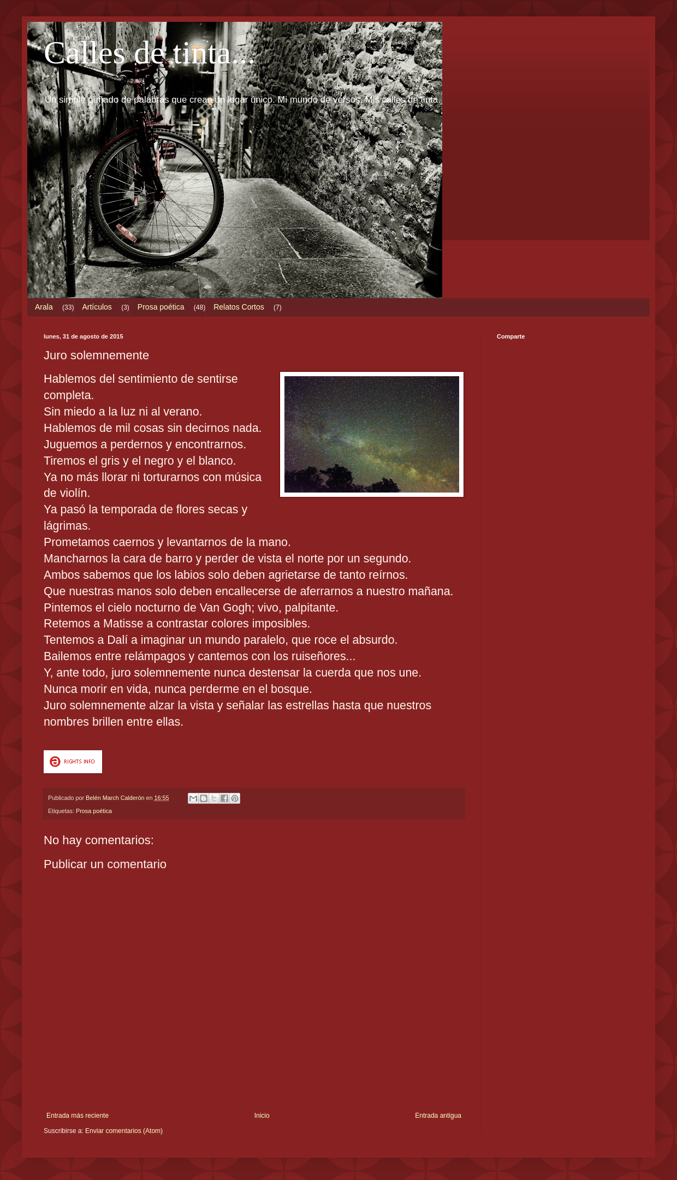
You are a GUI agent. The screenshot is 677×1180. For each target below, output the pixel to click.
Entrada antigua (438, 1115)
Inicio (262, 1115)
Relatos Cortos (238, 307)
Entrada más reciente (77, 1115)
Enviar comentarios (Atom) (124, 1131)
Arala (44, 307)
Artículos (96, 307)
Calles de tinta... (150, 52)
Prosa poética (161, 307)
